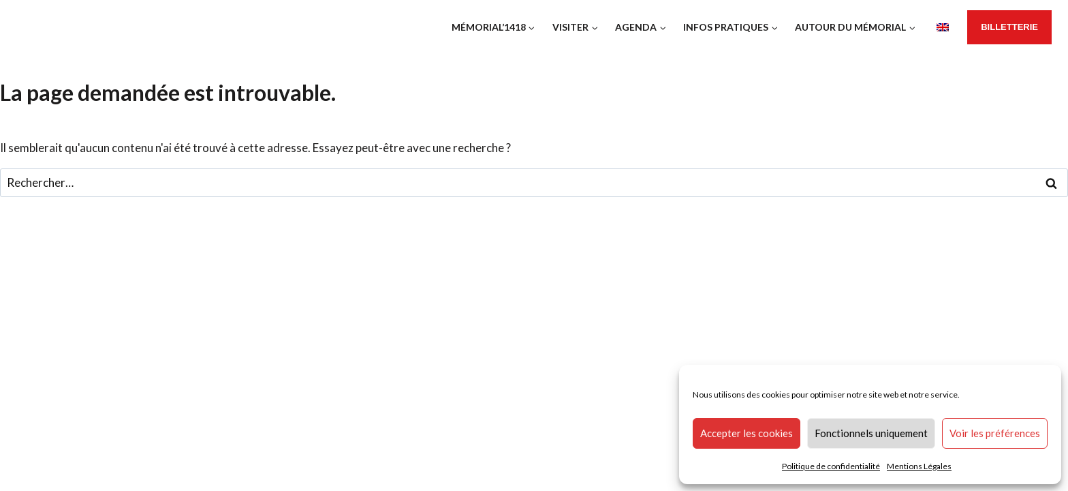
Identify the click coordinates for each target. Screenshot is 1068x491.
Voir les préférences (994, 433)
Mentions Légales (919, 466)
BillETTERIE (1009, 27)
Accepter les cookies (746, 433)
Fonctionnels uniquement (871, 433)
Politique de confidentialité (831, 466)
